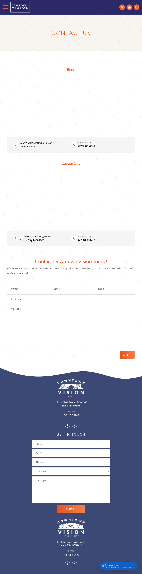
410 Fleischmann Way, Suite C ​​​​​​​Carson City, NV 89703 (71, 543)
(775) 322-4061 (86, 146)
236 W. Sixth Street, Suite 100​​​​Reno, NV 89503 (35, 144)
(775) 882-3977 (71, 554)
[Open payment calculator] (119, 566)
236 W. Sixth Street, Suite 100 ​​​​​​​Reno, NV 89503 (71, 404)
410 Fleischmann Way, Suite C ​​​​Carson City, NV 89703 (36, 238)
